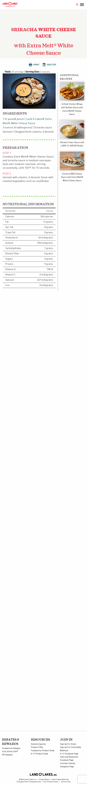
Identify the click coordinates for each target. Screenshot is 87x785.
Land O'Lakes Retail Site (60, 779)
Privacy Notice (44, 779)
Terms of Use (65, 782)
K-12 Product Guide (39, 754)
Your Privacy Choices (51, 782)
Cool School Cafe (10, 752)
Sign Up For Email (68, 744)
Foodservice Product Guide (42, 751)
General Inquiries (38, 744)
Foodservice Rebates (11, 748)
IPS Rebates (7, 755)
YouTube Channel (67, 763)
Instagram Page (67, 767)
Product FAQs (37, 747)
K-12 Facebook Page (69, 754)
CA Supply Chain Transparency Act (29, 782)
